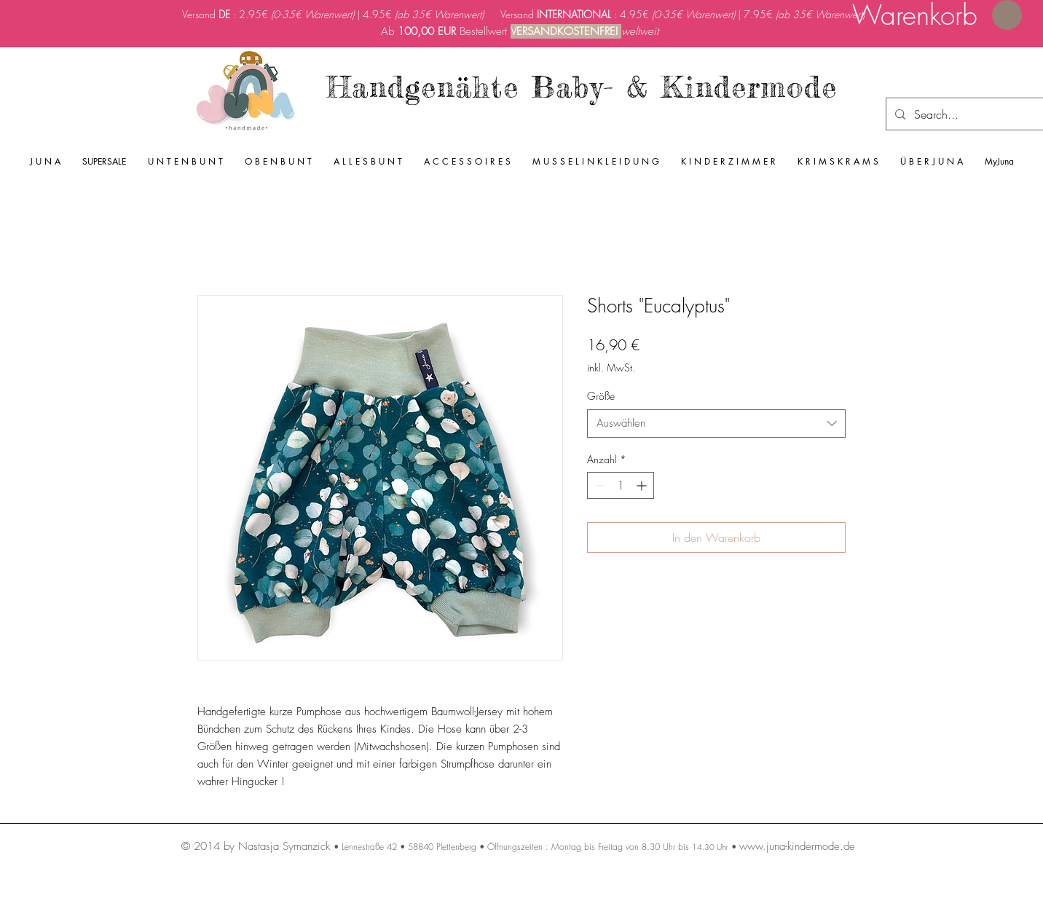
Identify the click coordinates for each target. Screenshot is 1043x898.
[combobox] (716, 423)
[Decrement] (598, 485)
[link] (937, 15)
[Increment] (643, 485)
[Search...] (967, 114)
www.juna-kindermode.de (797, 846)
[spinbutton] (620, 485)
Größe (601, 396)
